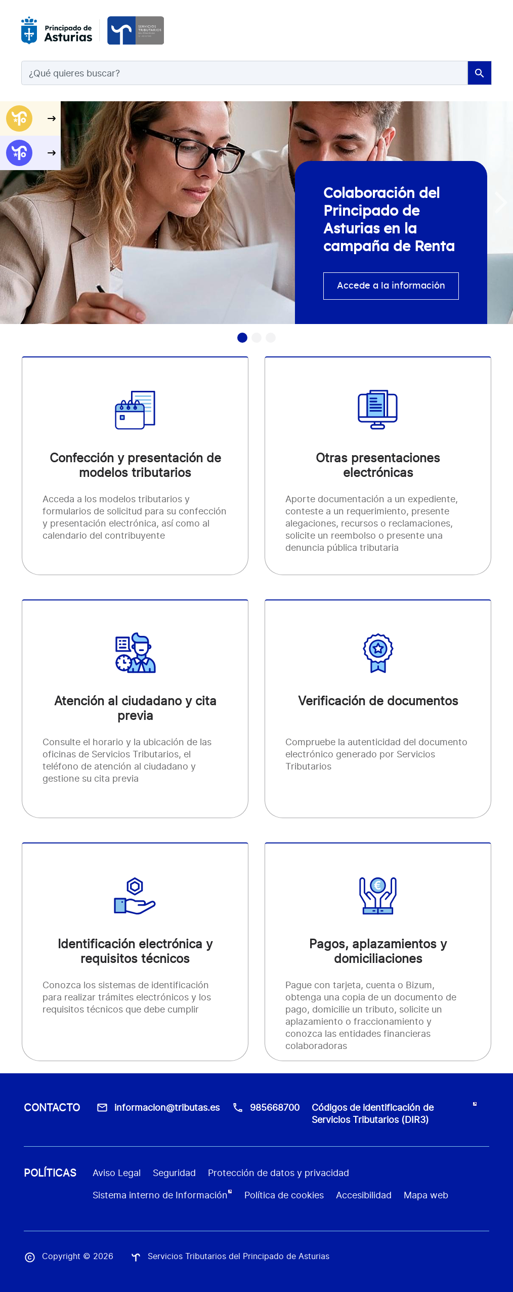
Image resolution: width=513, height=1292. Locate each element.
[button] (501, 202)
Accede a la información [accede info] (391, 286)
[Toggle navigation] (479, 30)
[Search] (244, 73)
